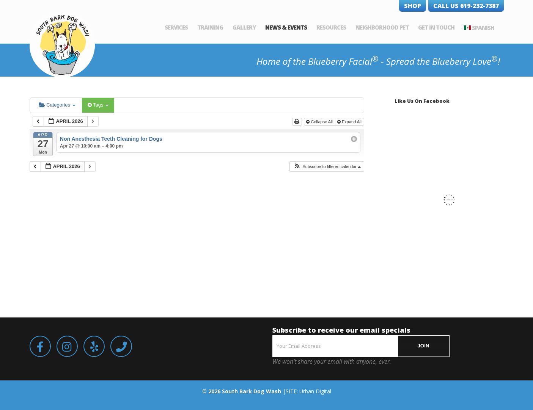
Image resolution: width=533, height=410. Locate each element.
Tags (98, 105)
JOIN (423, 346)
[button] (327, 167)
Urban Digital (315, 391)
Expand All (350, 121)
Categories (57, 105)
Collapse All (320, 121)
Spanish (483, 27)
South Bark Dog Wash (251, 391)
